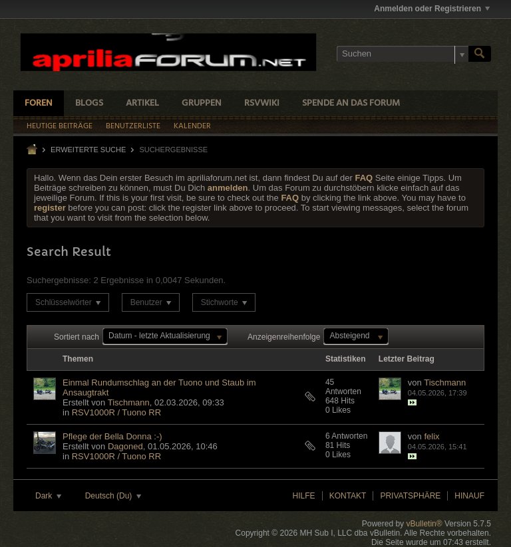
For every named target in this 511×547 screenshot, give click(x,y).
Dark (48, 495)
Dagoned (125, 446)
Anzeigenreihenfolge (284, 337)
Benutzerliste (133, 126)
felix (431, 436)
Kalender (192, 126)
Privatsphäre (410, 495)
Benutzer (150, 302)
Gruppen (202, 103)
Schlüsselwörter (67, 302)
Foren (39, 103)
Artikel (142, 103)
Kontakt (348, 495)
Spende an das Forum (351, 103)
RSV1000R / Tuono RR (116, 412)
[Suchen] (402, 54)
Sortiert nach (76, 337)
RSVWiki (261, 103)
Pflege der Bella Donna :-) (112, 436)
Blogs (89, 103)
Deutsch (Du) (113, 495)
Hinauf (469, 495)
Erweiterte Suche (88, 150)
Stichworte (224, 302)
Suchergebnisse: (59, 280)
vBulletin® (424, 523)
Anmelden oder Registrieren (432, 8)
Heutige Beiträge (59, 126)
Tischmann (129, 402)
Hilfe (304, 495)
